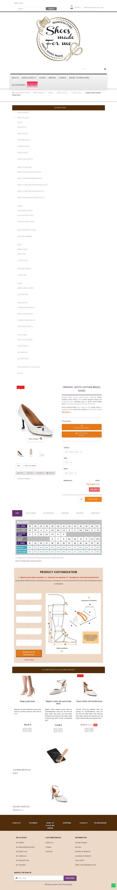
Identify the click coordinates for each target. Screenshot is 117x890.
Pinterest (51, 473)
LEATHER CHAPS (23, 358)
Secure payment (81, 843)
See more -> (66, 412)
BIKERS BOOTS (22, 133)
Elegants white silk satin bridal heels (58, 702)
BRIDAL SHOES (62, 92)
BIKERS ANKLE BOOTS (25, 314)
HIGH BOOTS (22, 127)
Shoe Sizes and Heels (81, 427)
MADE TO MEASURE (24, 167)
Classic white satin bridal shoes (89, 701)
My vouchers (21, 865)
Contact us (50, 843)
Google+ (40, 473)
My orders (20, 843)
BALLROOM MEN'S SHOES (26, 230)
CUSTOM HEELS (23, 294)
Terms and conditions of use (85, 865)
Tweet (20, 473)
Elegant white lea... (21, 806)
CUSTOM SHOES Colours (82, 434)
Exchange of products (83, 856)
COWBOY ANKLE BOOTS (26, 320)
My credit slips (21, 852)
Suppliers (49, 852)
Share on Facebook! (24, 479)
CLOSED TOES (76, 92)
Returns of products (83, 852)
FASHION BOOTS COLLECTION (28, 367)
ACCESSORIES (22, 335)
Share (30, 473)
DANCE (19, 206)
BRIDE (51, 92)
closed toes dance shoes (25, 221)
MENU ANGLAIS (38, 92)
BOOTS (20, 122)
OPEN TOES (21, 254)
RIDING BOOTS (22, 152)
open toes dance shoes (25, 215)
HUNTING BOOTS (23, 140)
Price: (98, 480)
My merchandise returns (25, 847)
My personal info (22, 860)
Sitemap (48, 847)
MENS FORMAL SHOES (25, 288)
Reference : (68, 480)
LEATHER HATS (22, 352)
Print (18, 466)
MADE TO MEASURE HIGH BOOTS (29, 172)
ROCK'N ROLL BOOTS (25, 159)
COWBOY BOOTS (23, 146)
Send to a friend (30, 466)
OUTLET (20, 373)
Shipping (65, 513)
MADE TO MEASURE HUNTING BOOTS (30, 191)
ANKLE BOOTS (22, 303)
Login (102, 7)
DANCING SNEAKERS (24, 236)
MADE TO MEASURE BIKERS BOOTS (29, 178)
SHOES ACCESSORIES (25, 339)
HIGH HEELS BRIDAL (24, 268)
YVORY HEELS (22, 275)
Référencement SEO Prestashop (58, 884)
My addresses (21, 856)
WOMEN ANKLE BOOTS (25, 307)
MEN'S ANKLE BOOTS (25, 326)
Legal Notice (79, 860)
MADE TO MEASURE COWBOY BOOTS (31, 197)
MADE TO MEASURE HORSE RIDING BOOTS (32, 185)
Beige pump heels (27, 701)
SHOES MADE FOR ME (21, 92)
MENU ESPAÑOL (23, 113)
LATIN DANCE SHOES (24, 210)
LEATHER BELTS (22, 346)
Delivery (80, 513)
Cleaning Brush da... (22, 770)
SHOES (19, 283)
